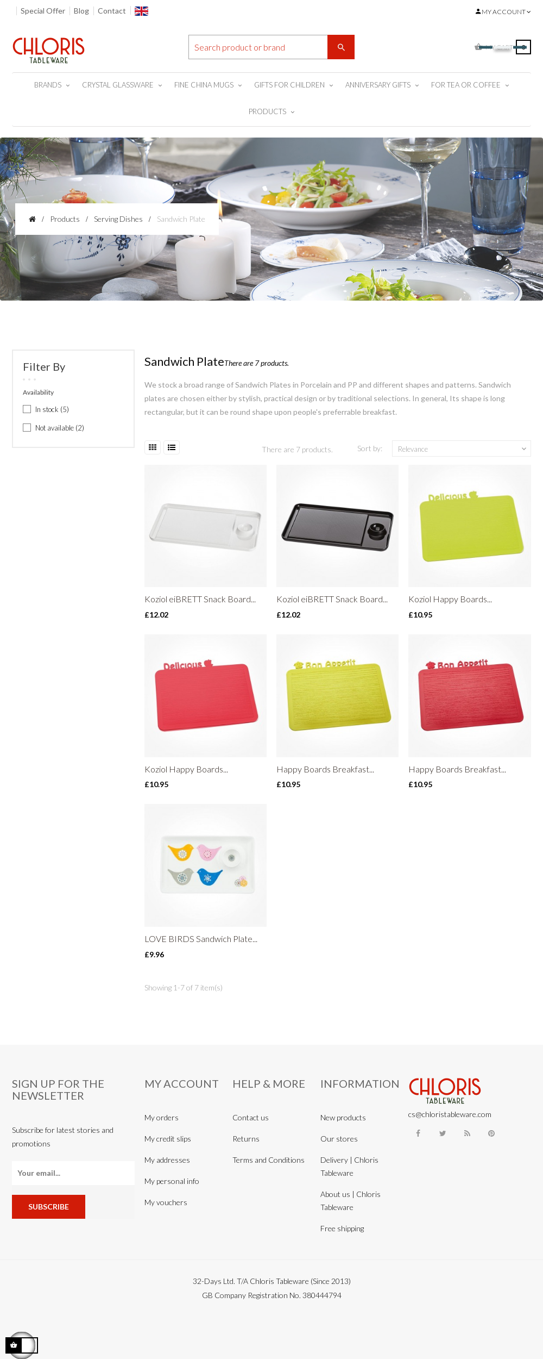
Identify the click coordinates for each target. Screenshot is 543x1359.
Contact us (250, 1117)
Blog (81, 10)
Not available (59, 427)
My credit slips (167, 1138)
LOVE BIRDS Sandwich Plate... (200, 938)
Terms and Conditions (268, 1159)
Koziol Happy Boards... (450, 599)
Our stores (339, 1138)
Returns (246, 1138)
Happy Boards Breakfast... (325, 769)
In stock (52, 409)
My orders (161, 1117)
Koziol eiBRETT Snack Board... (200, 599)
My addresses (167, 1159)
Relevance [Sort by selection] (463, 449)
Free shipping (342, 1228)
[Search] (271, 47)
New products (343, 1117)
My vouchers (165, 1202)
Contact (112, 10)
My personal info (171, 1181)
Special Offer (43, 10)
